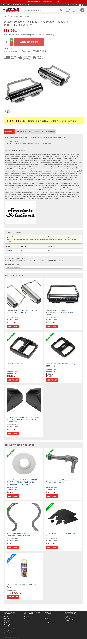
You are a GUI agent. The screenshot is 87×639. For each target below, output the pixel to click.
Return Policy (7, 619)
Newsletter (68, 623)
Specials (47, 621)
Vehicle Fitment (21, 131)
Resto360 (6, 617)
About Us (6, 627)
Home (5, 16)
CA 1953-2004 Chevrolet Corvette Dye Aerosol (22, 586)
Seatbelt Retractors (14, 364)
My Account (68, 617)
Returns (26, 619)
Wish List (68, 621)
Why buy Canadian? (9, 625)
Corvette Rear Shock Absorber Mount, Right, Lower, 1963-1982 (61, 481)
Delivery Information (10, 629)
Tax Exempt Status (9, 623)
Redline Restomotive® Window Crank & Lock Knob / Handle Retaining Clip (22, 534)
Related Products (48, 131)
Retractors (27, 16)
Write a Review (26, 51)
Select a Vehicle (14, 120)
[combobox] (43, 267)
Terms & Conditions (9, 633)
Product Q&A (34, 131)
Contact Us (17, 4)
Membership (69, 625)
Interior (12, 16)
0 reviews (16, 51)
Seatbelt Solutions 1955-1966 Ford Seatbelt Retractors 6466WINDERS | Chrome (60, 312)
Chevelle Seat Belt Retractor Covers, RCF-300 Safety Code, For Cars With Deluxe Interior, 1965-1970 (23, 419)
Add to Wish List (39, 51)
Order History (69, 619)
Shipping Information (10, 621)
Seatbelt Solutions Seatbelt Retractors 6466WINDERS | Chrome (22, 311)
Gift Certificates (49, 619)
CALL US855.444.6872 (41, 58)
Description (9, 131)
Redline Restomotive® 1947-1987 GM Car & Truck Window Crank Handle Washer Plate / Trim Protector (22, 482)
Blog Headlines (49, 623)
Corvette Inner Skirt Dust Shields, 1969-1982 (61, 534)
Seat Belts (19, 16)
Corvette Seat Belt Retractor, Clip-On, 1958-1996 (60, 365)
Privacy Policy (8, 631)
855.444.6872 (7, 4)
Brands (47, 617)
